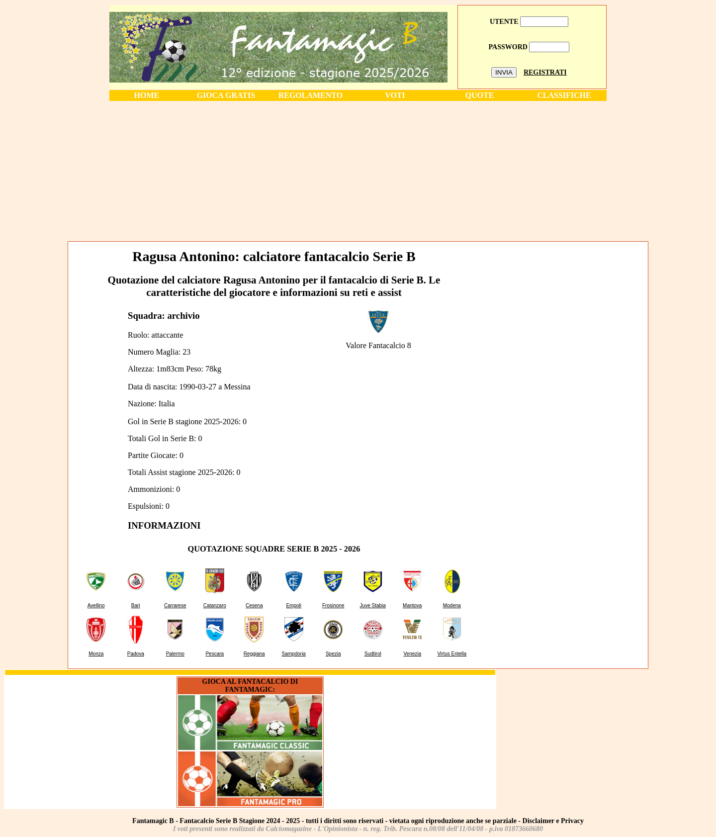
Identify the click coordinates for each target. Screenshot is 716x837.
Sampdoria (294, 653)
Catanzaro (214, 605)
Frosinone (333, 605)
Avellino (96, 605)
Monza (96, 653)
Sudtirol (372, 653)
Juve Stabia (373, 605)
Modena (452, 605)
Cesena (254, 605)
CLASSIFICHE (564, 95)
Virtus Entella (451, 653)
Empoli (293, 605)
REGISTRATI (545, 72)
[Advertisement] (358, 170)
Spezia (333, 653)
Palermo (175, 653)
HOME (147, 95)
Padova (135, 653)
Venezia (412, 653)
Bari (135, 605)
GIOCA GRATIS (226, 95)
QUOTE (479, 95)
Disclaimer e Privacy (553, 821)
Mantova (412, 605)
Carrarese (175, 605)
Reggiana (254, 653)
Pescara (214, 653)
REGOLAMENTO (310, 95)
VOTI (395, 95)
